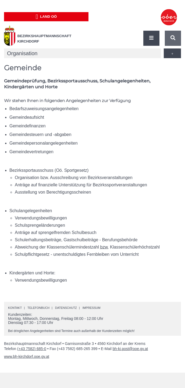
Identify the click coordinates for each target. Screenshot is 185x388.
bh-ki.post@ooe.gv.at (130, 349)
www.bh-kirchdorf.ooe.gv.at (26, 356)
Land (46, 16)
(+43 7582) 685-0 (31, 349)
